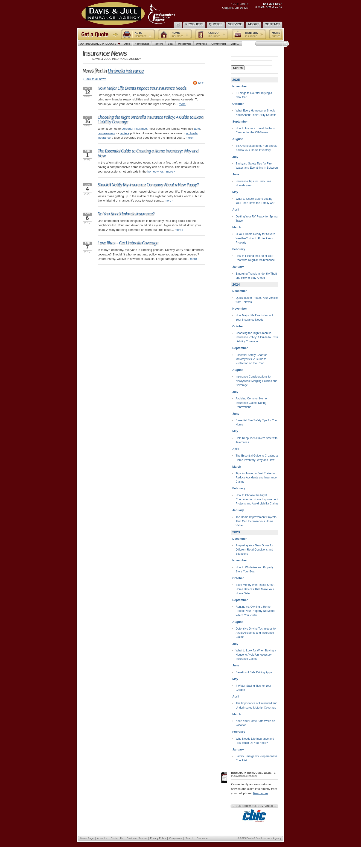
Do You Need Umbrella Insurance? (126, 214)
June (235, 174)
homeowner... (156, 171)
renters (124, 133)
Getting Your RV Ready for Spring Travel (257, 218)
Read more (260, 793)
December (239, 291)
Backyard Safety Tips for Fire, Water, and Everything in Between (257, 165)
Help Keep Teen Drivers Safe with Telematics (257, 440)
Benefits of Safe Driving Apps (254, 672)
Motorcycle (185, 43)
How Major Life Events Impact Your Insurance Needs (142, 88)
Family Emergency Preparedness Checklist (256, 758)
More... (235, 43)
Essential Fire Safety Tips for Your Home (257, 422)
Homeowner (141, 43)
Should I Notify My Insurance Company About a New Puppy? (148, 184)
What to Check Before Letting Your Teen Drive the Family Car (255, 201)
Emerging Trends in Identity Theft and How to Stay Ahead (256, 275)
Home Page (87, 838)
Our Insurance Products (101, 44)
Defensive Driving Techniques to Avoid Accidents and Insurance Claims (256, 633)
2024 (236, 284)
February (238, 249)
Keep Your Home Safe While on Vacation (255, 723)
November (239, 86)
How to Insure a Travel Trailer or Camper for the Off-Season (256, 130)
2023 (236, 532)
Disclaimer (202, 838)
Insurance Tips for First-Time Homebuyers (253, 183)
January (238, 266)
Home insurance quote (175, 34)
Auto (127, 43)
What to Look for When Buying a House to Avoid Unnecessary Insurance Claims (256, 655)
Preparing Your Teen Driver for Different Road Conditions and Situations (255, 550)
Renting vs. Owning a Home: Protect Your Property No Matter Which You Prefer (256, 611)
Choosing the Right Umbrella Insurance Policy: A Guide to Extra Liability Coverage (150, 119)
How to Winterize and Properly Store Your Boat (255, 569)
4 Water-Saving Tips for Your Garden (253, 688)
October (238, 104)
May (235, 192)
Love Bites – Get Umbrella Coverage (128, 243)
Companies (175, 838)
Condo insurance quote (211, 34)
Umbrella (201, 43)
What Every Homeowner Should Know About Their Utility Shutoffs (256, 112)
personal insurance (134, 128)
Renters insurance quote (249, 34)
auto (197, 128)
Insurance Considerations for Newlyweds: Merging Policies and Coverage (256, 381)
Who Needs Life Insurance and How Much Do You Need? (255, 740)
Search (238, 68)
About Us (102, 838)
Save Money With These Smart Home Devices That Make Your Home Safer (255, 589)
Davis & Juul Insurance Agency (128, 13)
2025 (236, 80)
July (235, 156)
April (235, 209)
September (240, 121)
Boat (171, 43)
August (237, 139)
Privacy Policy (158, 838)
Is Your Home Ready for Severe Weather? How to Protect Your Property (255, 238)
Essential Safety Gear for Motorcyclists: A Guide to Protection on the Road (251, 359)
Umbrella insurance (126, 71)
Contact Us (117, 838)
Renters (158, 43)
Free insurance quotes (275, 34)
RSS (201, 83)
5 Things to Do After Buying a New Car (254, 95)
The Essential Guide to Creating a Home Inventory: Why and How (148, 153)
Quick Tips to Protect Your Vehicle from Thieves (257, 300)
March (236, 227)
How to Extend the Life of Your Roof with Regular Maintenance (255, 258)
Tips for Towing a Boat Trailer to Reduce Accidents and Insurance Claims (256, 478)
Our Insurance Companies (254, 806)
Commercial (218, 43)
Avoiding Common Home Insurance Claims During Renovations (251, 403)
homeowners (106, 133)
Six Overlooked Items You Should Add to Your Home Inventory (256, 148)
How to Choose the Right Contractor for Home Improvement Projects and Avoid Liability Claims (257, 499)
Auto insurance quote (138, 34)
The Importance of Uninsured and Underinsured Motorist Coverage (256, 705)
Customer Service (137, 838)
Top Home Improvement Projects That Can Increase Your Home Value (256, 521)
